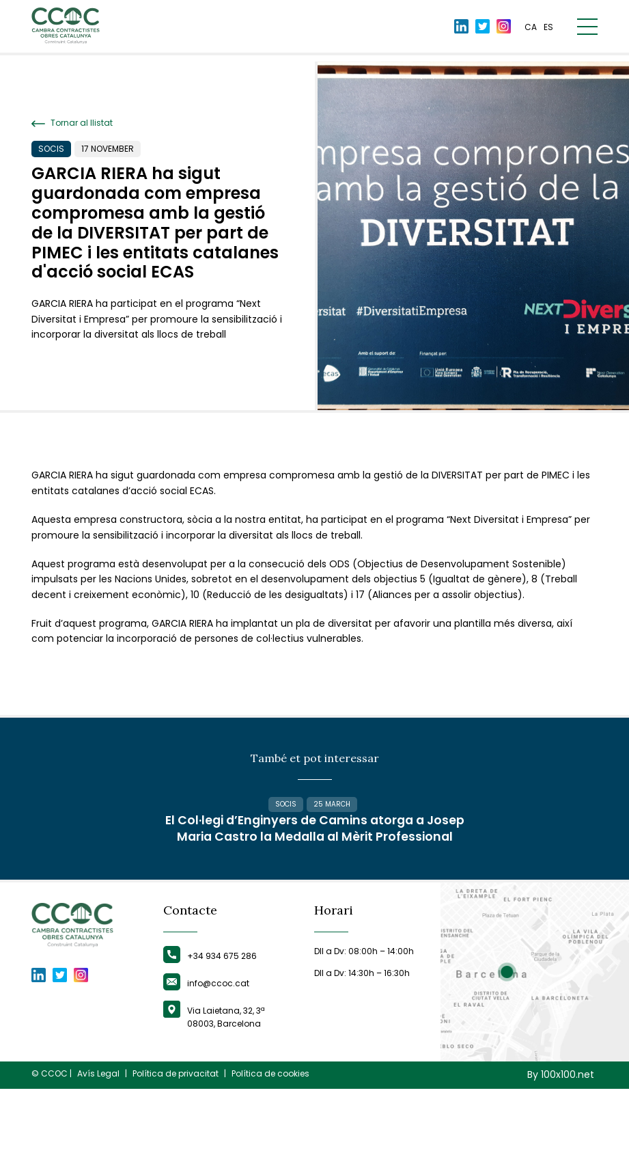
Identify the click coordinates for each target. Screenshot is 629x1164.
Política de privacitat (175, 1149)
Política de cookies (270, 1149)
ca (531, 29)
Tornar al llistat (72, 123)
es (548, 29)
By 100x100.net (560, 1150)
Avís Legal (98, 1149)
